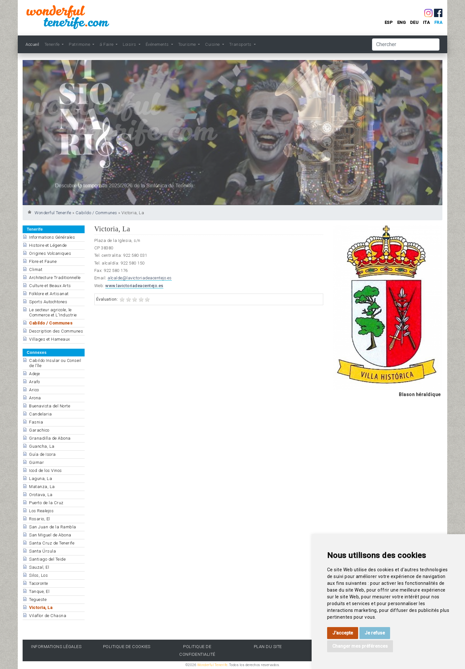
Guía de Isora (42, 454)
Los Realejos (41, 510)
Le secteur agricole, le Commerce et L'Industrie (53, 312)
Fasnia (36, 422)
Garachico (39, 430)
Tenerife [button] (53, 44)
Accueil (32, 44)
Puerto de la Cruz (46, 502)
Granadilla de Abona (50, 438)
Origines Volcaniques (50, 253)
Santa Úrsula (42, 551)
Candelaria (40, 414)
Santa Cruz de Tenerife (51, 543)
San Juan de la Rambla (52, 526)
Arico (34, 389)
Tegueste (37, 599)
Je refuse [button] (375, 632)
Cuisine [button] (213, 44)
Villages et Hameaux (49, 339)
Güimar (36, 462)
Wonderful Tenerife (53, 212)
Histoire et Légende (48, 245)
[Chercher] (405, 44)
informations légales (56, 646)
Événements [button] (158, 44)
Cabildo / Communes (96, 212)
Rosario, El (39, 518)
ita (426, 22)
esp (389, 22)
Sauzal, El (39, 567)
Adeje (34, 373)
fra (438, 22)
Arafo (34, 381)
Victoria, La (40, 607)
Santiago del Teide (47, 559)
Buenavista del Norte (49, 406)
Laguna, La (40, 478)
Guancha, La (42, 446)
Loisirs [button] (130, 44)
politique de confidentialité (197, 650)
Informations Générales (52, 237)
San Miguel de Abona (50, 535)
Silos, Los (38, 575)
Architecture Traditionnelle (55, 277)
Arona (35, 397)
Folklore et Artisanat (49, 293)
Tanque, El (39, 591)
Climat (35, 269)
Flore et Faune (43, 261)
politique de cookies (126, 646)
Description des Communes (56, 331)
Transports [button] (241, 44)
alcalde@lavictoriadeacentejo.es (140, 277)
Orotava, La (41, 494)
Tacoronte (38, 583)
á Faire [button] (107, 44)
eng (401, 22)
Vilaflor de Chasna (47, 615)
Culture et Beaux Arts (50, 285)
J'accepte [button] (342, 632)
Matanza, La (42, 486)
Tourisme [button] (187, 44)
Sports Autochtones (48, 301)
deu (414, 22)
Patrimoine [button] (80, 44)
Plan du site (268, 646)
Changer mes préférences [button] (360, 646)
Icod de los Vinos (45, 470)
